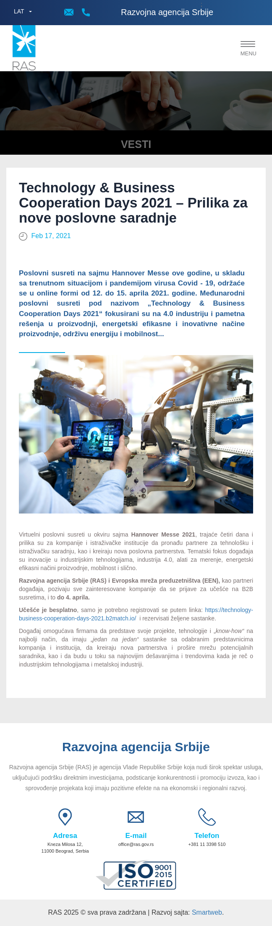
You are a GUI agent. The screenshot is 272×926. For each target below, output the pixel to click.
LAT (19, 11)
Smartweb (207, 912)
